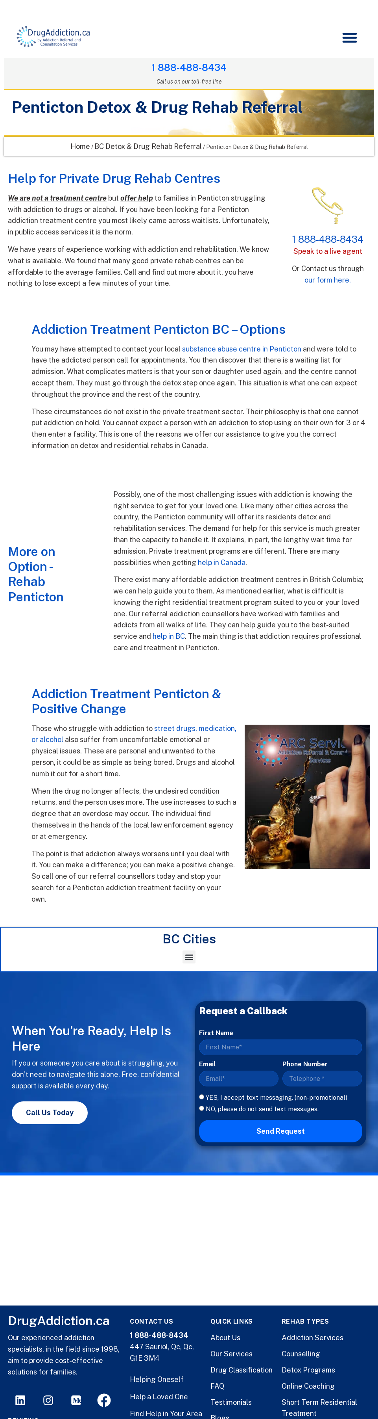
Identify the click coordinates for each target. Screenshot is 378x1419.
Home (80, 147)
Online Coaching (308, 1386)
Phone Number (305, 1064)
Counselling (301, 1354)
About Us (225, 1337)
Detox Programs (308, 1370)
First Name (216, 1033)
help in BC (169, 636)
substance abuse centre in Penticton (241, 349)
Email (207, 1064)
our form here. (327, 280)
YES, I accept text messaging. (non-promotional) (276, 1098)
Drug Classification (241, 1370)
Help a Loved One (159, 1397)
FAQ (217, 1386)
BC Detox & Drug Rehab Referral (148, 147)
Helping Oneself (157, 1379)
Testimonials (231, 1402)
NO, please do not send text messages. (262, 1109)
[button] (349, 37)
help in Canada (221, 563)
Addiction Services (312, 1337)
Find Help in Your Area (166, 1414)
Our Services (231, 1354)
